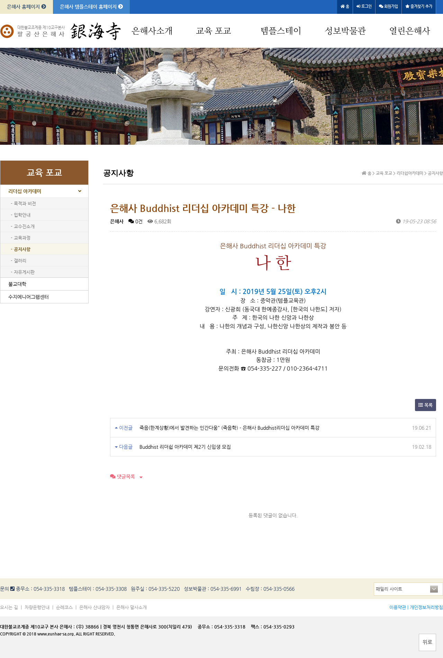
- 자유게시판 (23, 272)
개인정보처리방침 (426, 607)
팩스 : (257, 626)
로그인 (364, 6)
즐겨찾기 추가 (418, 6)
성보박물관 (345, 31)
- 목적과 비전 (23, 203)
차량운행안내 (37, 607)
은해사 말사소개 (131, 607)
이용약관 (397, 607)
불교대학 (17, 284)
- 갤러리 (18, 260)
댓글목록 (122, 476)
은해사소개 (152, 31)
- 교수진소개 (23, 226)
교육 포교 (213, 31)
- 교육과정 (20, 237)
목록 (425, 405)
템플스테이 (280, 31)
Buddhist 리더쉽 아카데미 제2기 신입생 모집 (185, 447)
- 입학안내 (20, 214)
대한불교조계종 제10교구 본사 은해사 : (37, 626)
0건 (135, 221)
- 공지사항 (20, 249)
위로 (427, 642)
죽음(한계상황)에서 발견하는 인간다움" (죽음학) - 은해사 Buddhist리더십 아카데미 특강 (229, 427)
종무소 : (206, 626)
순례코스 (64, 607)
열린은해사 (409, 31)
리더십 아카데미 (24, 191)
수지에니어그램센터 (28, 297)
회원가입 (388, 6)
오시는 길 (9, 607)
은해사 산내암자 (94, 607)
